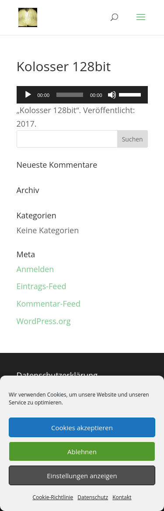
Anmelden (35, 269)
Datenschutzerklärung (57, 375)
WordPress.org (44, 321)
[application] (82, 95)
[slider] (69, 95)
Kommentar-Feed (48, 303)
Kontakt (121, 497)
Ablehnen (82, 451)
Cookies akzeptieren (82, 427)
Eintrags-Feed (41, 286)
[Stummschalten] (112, 94)
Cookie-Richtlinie (52, 497)
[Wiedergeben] (28, 94)
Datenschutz (92, 497)
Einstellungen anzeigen (82, 475)
